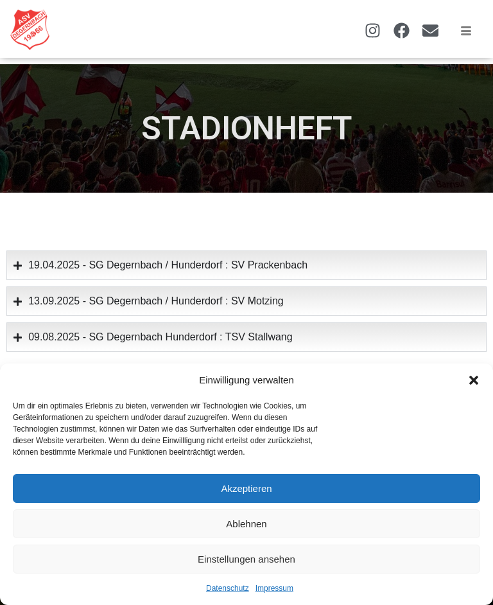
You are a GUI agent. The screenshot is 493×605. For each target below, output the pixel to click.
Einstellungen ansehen (246, 559)
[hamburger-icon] (465, 32)
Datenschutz (227, 588)
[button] (473, 380)
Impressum (274, 588)
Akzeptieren (246, 488)
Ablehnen (246, 523)
